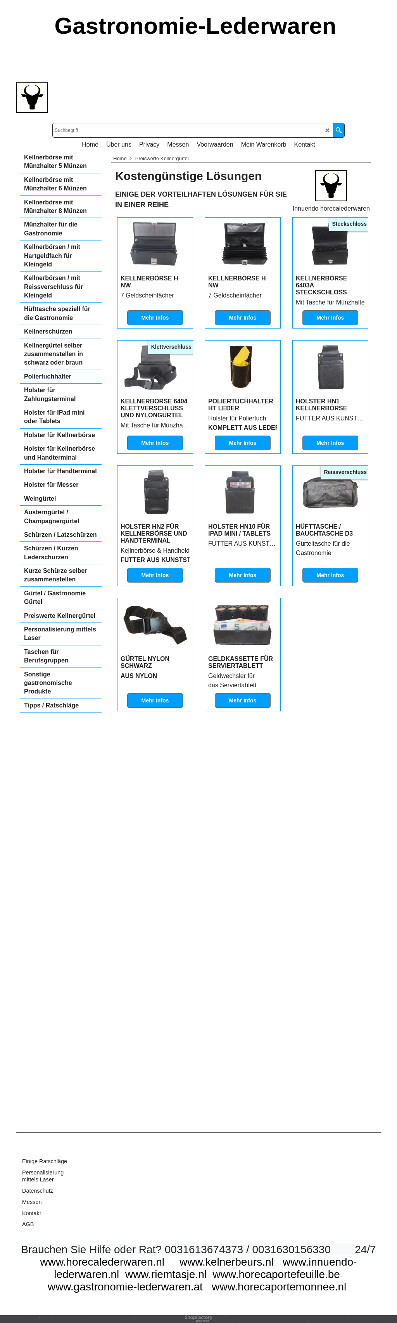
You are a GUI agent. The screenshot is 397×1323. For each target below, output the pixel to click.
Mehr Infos (155, 370)
